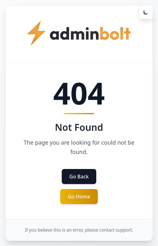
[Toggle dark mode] (146, 12)
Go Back (79, 176)
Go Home (79, 196)
